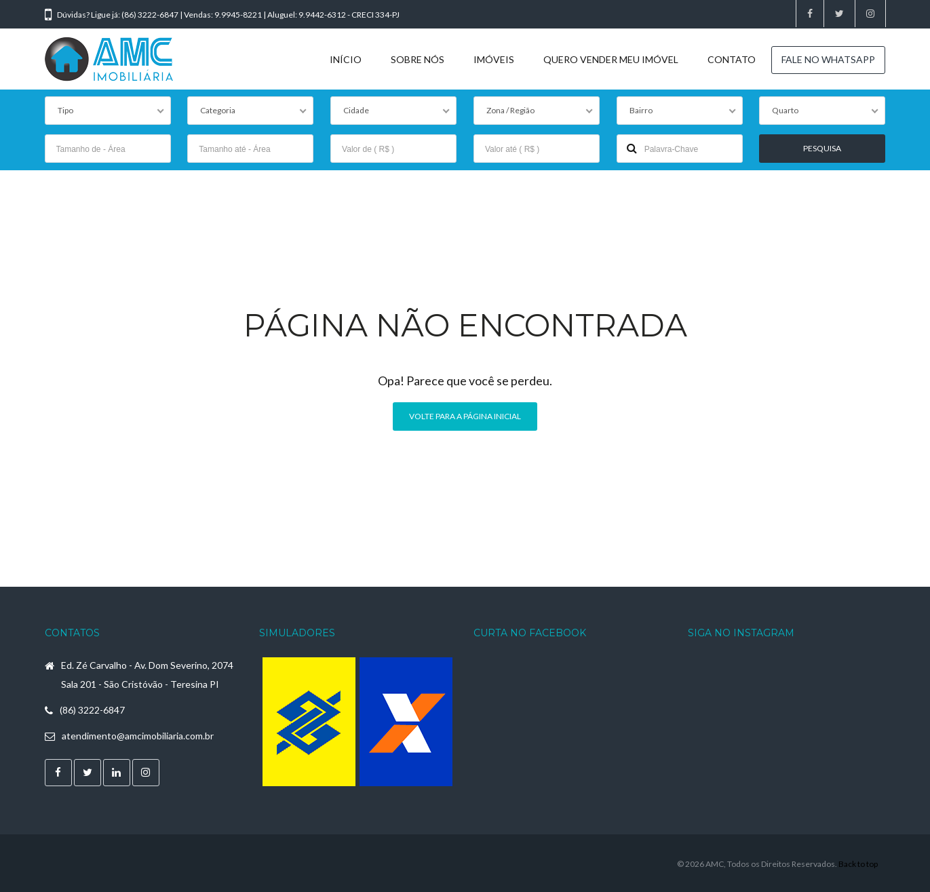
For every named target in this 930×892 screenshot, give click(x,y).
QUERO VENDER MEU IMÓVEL (610, 59)
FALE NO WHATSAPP (828, 59)
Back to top (858, 862)
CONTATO (732, 59)
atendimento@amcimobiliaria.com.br (138, 734)
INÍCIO (346, 59)
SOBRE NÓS (417, 59)
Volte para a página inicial (465, 414)
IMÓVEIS (493, 59)
